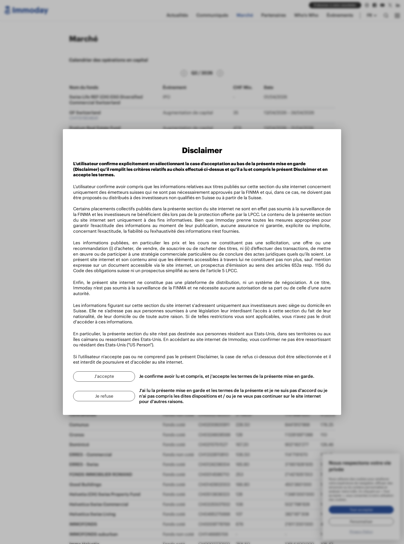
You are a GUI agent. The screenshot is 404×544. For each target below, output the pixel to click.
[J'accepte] (104, 376)
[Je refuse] (104, 396)
